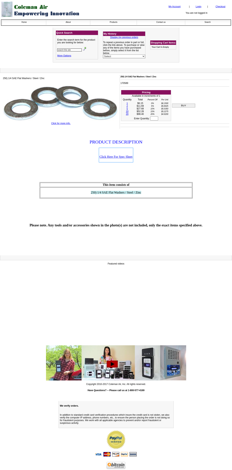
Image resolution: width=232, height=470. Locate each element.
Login (198, 6)
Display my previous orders (124, 37)
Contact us (161, 22)
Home (24, 22)
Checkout (220, 6)
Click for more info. (61, 123)
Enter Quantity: (146, 118)
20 (127, 114)
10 (127, 111)
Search (208, 22)
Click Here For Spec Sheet (116, 156)
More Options (64, 55)
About (68, 22)
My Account (175, 6)
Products (113, 22)
